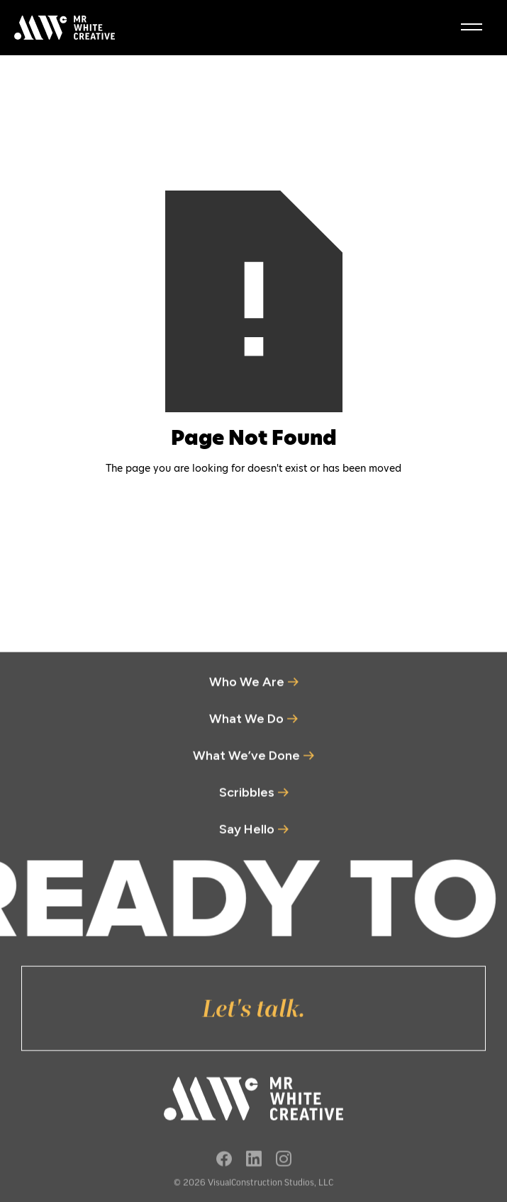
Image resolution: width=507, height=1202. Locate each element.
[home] (61, 28)
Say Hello (246, 834)
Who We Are (246, 687)
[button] (471, 27)
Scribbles (246, 797)
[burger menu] (471, 27)
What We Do (246, 724)
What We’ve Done (246, 761)
